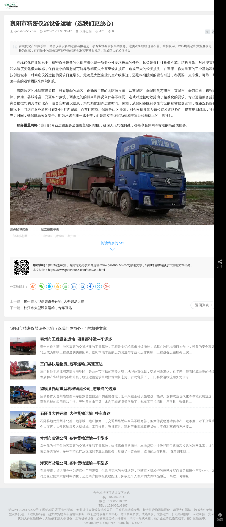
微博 (33, 286)
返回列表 (202, 305)
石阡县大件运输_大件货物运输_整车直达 (75, 413)
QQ (49, 286)
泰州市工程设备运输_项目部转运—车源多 (76, 339)
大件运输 (86, 31)
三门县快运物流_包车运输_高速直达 (71, 364)
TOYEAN (136, 522)
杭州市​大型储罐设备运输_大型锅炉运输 (54, 301)
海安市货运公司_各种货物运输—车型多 (74, 463)
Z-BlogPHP (107, 522)
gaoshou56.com (25, 31)
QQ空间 (57, 286)
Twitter (98, 286)
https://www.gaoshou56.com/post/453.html (76, 270)
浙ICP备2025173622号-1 (24, 509)
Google (107, 286)
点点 (82, 286)
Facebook (90, 286)
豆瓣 (66, 286)
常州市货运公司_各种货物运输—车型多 (74, 438)
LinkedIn (74, 286)
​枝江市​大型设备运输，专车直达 (48, 308)
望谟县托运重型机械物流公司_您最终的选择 (78, 389)
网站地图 (48, 509)
